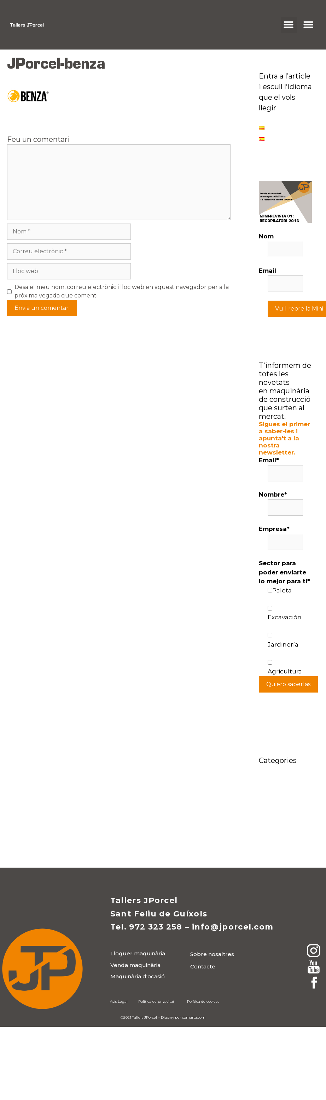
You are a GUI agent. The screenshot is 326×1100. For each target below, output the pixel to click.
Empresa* (274, 528)
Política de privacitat (156, 1001)
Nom (266, 236)
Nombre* (273, 494)
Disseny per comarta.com (183, 1017)
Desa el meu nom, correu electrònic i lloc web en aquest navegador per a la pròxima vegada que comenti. (121, 291)
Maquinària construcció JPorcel (277, 809)
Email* (269, 460)
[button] (289, 25)
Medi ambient (280, 829)
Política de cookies (203, 1001)
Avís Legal (119, 1001)
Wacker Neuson (283, 840)
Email (267, 270)
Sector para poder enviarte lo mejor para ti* (284, 572)
